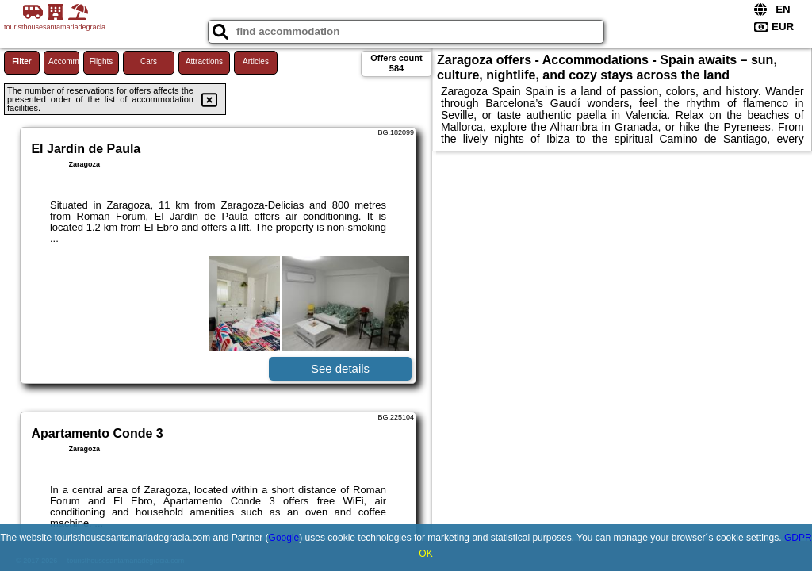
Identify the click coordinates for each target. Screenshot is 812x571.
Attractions (204, 61)
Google (284, 537)
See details (340, 368)
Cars (148, 61)
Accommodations (63, 61)
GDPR (798, 537)
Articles (256, 61)
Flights (101, 61)
